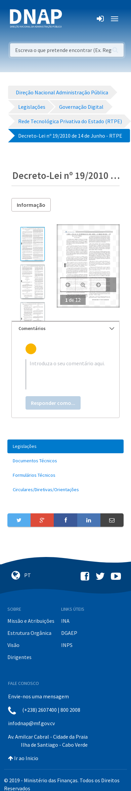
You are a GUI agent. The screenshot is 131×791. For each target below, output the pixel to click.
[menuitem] (65, 446)
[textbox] (65, 374)
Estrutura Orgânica (29, 633)
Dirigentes (19, 657)
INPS (67, 645)
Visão (13, 645)
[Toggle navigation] (72, 19)
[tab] (65, 328)
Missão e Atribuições (30, 620)
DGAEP (69, 633)
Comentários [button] (66, 328)
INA (65, 620)
